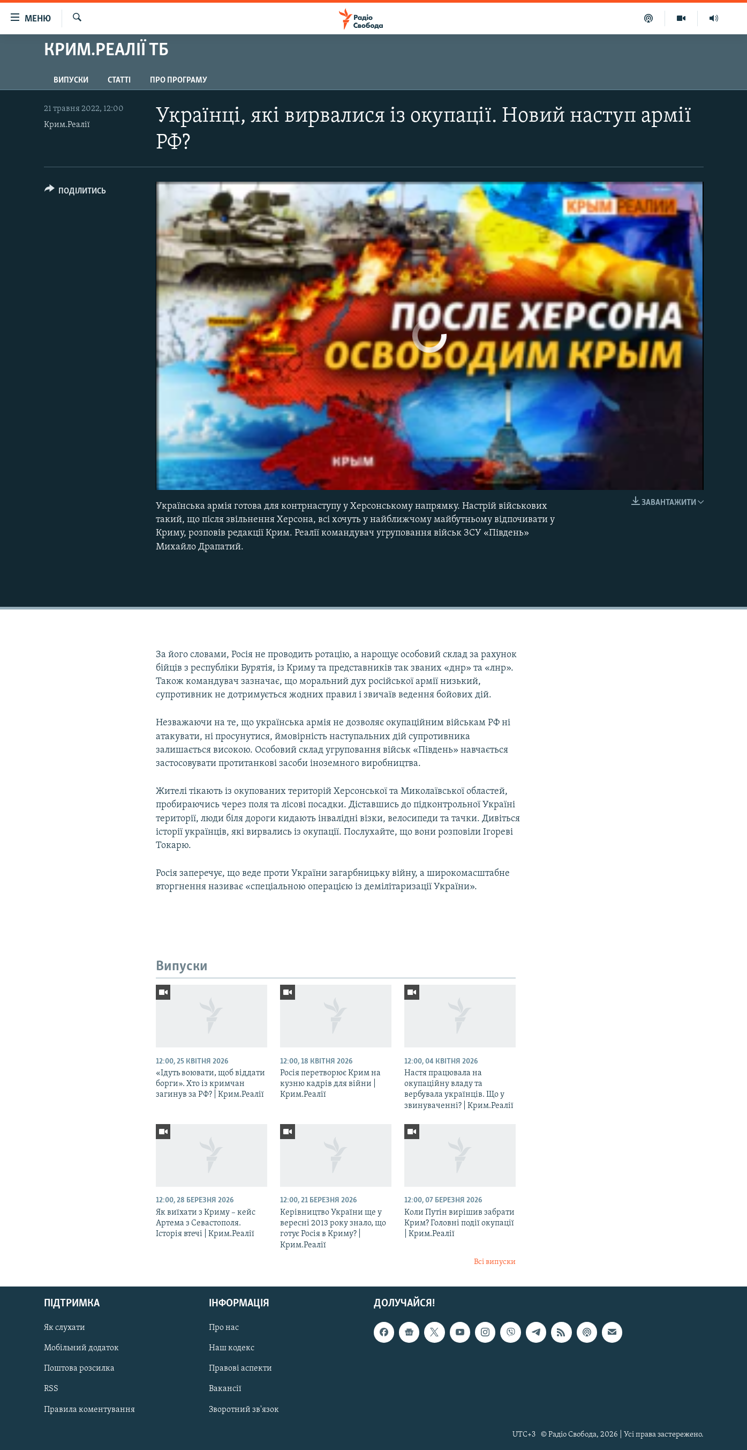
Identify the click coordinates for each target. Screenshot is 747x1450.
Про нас (224, 1327)
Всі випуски (495, 1262)
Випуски (71, 80)
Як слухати (64, 1327)
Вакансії (225, 1389)
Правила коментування (89, 1409)
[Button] (75, 193)
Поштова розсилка (79, 1368)
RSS (51, 1389)
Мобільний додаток (81, 1348)
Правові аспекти (240, 1368)
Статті (119, 80)
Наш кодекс (231, 1348)
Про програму (178, 80)
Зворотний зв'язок (244, 1409)
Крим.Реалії (67, 125)
